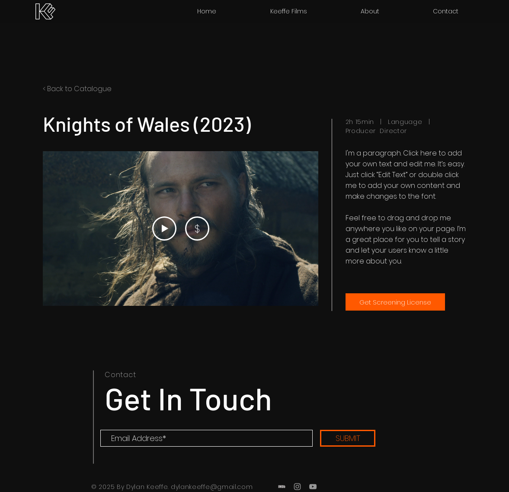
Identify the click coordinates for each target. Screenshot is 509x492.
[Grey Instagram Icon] (297, 486)
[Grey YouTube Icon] (312, 486)
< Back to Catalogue (77, 89)
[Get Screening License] (395, 302)
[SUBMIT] (347, 438)
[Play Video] (164, 228)
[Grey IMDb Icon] (281, 486)
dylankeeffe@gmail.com (212, 486)
